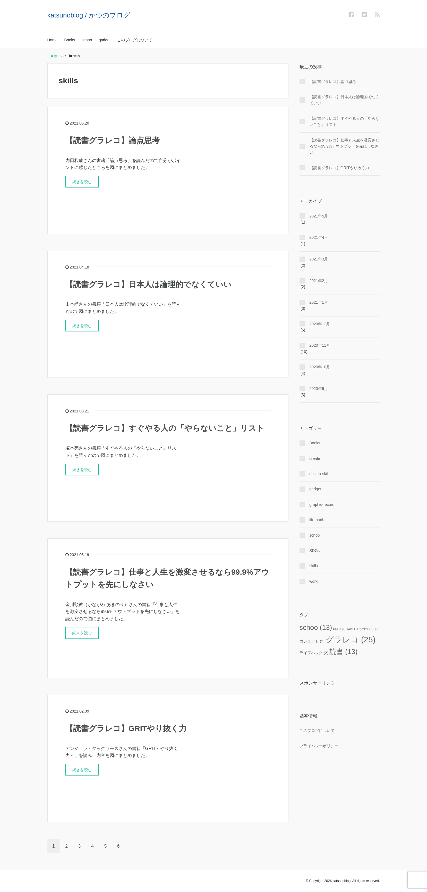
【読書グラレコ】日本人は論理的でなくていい (148, 284)
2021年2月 (319, 280)
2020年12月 (320, 324)
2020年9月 (319, 388)
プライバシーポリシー (319, 746)
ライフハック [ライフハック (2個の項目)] (314, 653)
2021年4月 (319, 237)
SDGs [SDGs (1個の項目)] (339, 628)
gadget (105, 40)
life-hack (317, 520)
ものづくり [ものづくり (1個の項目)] (369, 628)
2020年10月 (320, 367)
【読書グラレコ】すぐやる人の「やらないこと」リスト (164, 428)
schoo (87, 40)
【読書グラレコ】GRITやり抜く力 (126, 728)
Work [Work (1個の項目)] (352, 628)
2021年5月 (319, 216)
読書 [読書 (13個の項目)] (343, 651)
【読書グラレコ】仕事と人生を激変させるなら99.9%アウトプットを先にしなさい (344, 146)
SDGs (315, 550)
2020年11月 (320, 345)
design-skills (320, 474)
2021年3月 (319, 259)
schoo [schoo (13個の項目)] (316, 627)
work (314, 581)
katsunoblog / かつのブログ (88, 15)
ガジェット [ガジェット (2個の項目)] (312, 641)
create (315, 458)
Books (69, 40)
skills (314, 566)
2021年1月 (319, 302)
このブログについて (134, 40)
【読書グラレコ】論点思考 (112, 140)
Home (52, 40)
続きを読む (82, 181)
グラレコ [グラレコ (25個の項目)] (350, 639)
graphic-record (322, 504)
